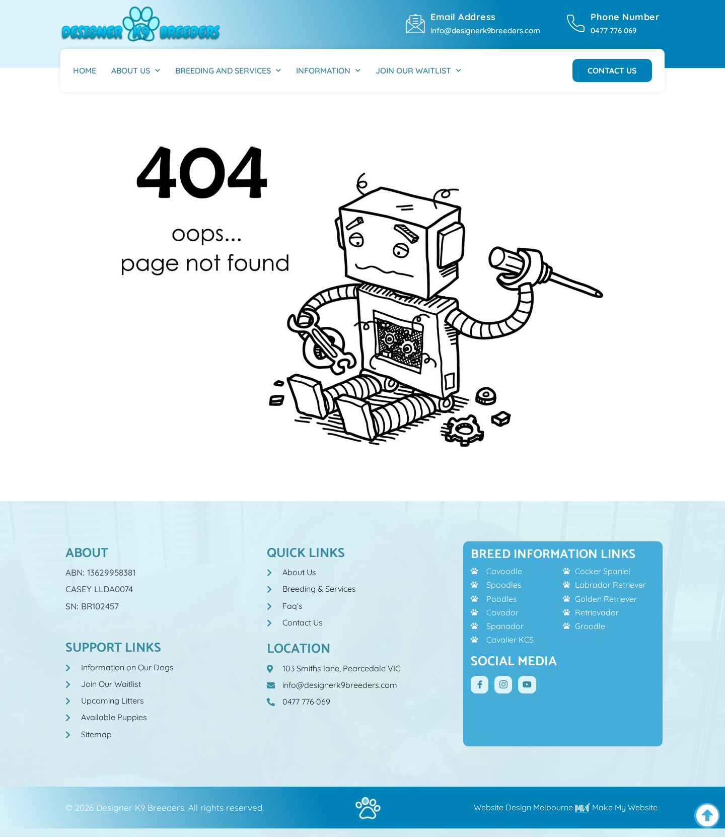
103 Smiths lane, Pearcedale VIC (341, 668)
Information (328, 70)
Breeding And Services (228, 70)
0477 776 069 (613, 30)
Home (84, 70)
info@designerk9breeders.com (485, 30)
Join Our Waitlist (418, 70)
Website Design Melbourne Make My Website (566, 807)
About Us (135, 70)
